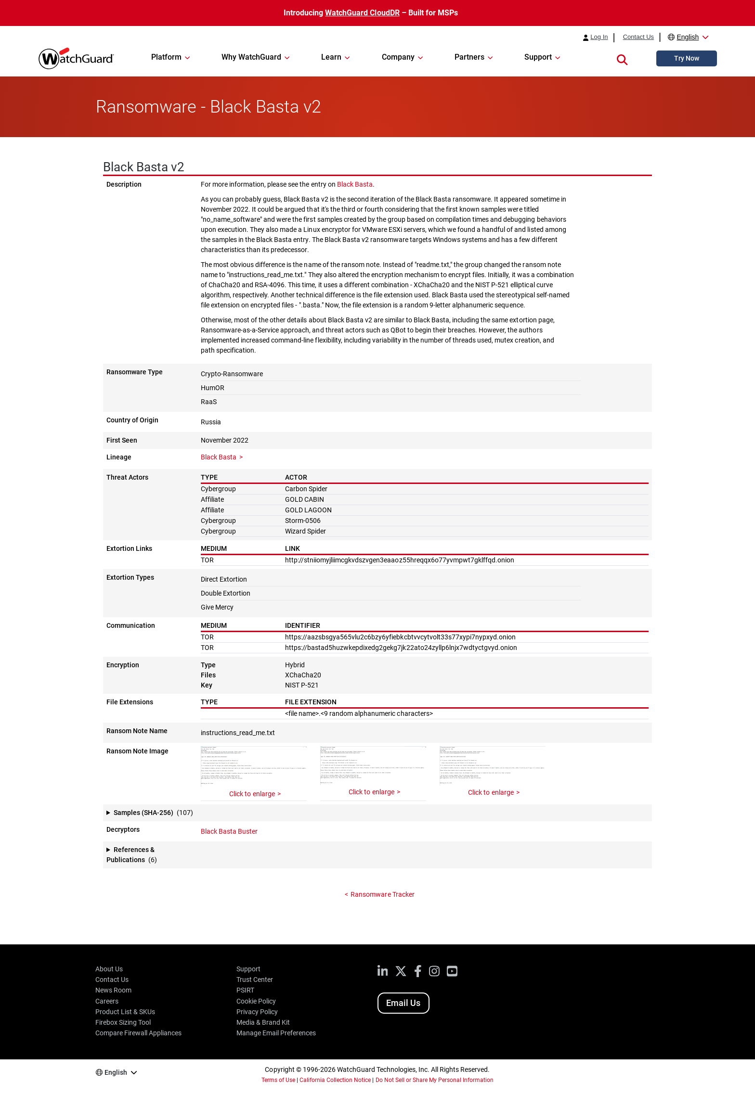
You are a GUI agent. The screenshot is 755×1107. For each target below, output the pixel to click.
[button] (622, 58)
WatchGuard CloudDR (362, 12)
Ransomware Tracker (382, 894)
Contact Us (638, 37)
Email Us (403, 1003)
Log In (599, 37)
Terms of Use (278, 1080)
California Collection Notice (335, 1080)
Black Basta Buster (229, 831)
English (688, 37)
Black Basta (355, 184)
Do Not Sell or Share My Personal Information (435, 1080)
